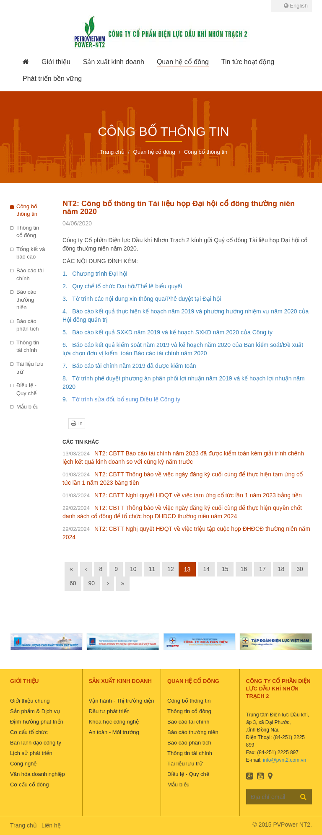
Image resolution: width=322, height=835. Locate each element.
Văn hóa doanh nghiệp (37, 774)
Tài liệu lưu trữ (29, 368)
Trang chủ (23, 825)
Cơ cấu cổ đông (29, 784)
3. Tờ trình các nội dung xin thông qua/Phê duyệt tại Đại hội (141, 298)
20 (203, 353)
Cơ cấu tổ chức (29, 732)
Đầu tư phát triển (109, 711)
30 (299, 569)
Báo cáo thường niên (26, 299)
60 (73, 583)
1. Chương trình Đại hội (94, 273)
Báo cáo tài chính (30, 274)
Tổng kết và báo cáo (30, 253)
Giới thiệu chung (30, 701)
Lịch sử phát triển (31, 753)
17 (262, 569)
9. (67, 399)
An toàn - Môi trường (114, 732)
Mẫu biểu (27, 406)
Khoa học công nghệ (114, 722)
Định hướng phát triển (36, 722)
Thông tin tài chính (27, 346)
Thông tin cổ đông (27, 232)
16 (244, 569)
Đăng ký (303, 796)
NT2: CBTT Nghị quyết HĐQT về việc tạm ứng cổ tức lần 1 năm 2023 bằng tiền (182, 495)
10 (133, 569)
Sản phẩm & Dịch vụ (35, 711)
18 (281, 569)
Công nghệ (23, 763)
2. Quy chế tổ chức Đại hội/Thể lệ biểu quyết (122, 286)
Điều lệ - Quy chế (26, 389)
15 (225, 569)
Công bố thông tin (26, 210)
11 (152, 569)
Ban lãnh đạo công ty (35, 742)
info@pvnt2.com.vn (284, 760)
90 (91, 583)
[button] (56, 62)
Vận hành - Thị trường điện (121, 701)
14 (206, 569)
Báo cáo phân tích (27, 325)
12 (170, 569)
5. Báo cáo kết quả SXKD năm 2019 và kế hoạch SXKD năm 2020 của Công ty (167, 332)
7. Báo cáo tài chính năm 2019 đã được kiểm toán (129, 365)
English (296, 6)
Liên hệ (51, 825)
